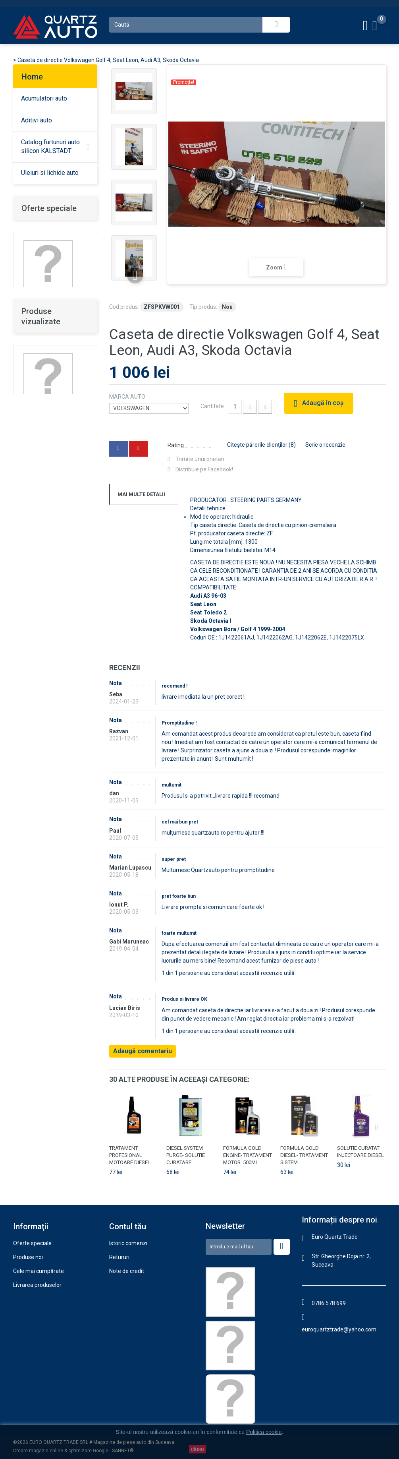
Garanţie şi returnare (39, 1299)
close (197, 1449)
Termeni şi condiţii (35, 1313)
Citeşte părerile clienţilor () (261, 445)
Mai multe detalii (141, 494)
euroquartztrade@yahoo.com (339, 1329)
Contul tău (127, 1226)
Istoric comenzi (128, 1243)
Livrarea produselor (37, 1285)
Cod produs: (124, 307)
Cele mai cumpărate (38, 1271)
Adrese (118, 1285)
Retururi (119, 1257)
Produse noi (28, 1257)
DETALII (30, 516)
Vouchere (121, 1313)
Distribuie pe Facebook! (204, 469)
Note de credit (126, 1271)
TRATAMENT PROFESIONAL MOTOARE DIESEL (129, 1155)
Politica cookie (31, 1326)
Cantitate (212, 406)
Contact (23, 1354)
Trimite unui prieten (199, 459)
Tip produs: (203, 307)
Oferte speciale (49, 208)
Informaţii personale (134, 1299)
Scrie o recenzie (325, 445)
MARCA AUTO (127, 396)
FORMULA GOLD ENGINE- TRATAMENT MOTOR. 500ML (247, 1155)
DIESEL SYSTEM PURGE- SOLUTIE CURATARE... (185, 1155)
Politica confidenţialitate (43, 1340)
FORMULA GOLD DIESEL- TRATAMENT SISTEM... (304, 1155)
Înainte (135, 275)
